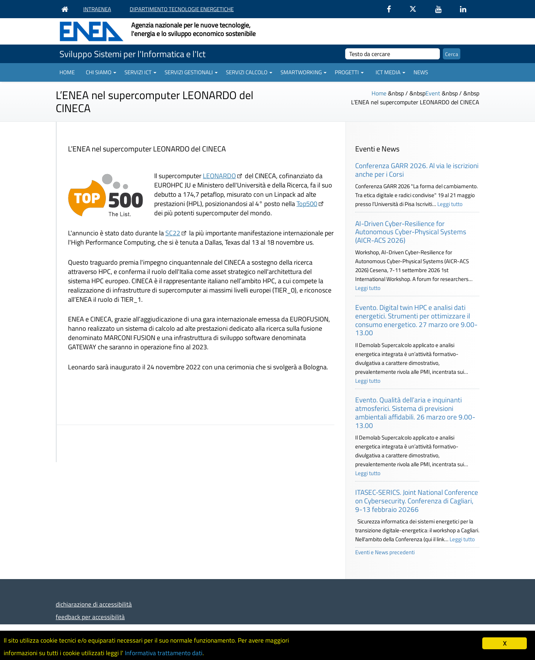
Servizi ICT (140, 72)
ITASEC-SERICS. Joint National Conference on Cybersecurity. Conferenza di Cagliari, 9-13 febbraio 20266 (416, 500)
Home (67, 72)
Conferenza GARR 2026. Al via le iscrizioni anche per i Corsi (417, 169)
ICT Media (390, 72)
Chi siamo (101, 72)
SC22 (172, 233)
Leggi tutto (450, 204)
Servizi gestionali (191, 72)
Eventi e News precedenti (385, 552)
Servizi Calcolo (249, 72)
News (421, 72)
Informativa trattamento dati (163, 653)
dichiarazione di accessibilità (94, 604)
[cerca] (392, 53)
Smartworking (304, 72)
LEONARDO (219, 176)
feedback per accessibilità (90, 616)
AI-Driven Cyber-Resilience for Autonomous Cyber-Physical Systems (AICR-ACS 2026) (410, 232)
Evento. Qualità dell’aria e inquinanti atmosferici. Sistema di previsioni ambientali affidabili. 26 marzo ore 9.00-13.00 (415, 412)
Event (432, 93)
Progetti (349, 72)
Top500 (306, 204)
